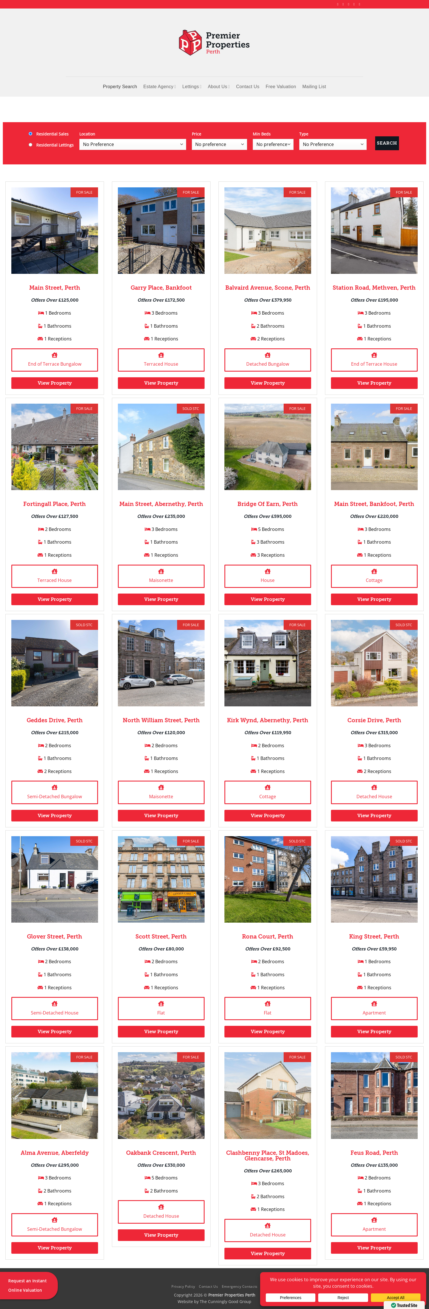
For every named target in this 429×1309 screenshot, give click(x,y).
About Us (219, 86)
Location (87, 134)
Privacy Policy (183, 1286)
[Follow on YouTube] (360, 4)
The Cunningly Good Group (225, 1301)
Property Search (120, 86)
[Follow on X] (349, 4)
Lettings (191, 86)
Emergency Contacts (240, 1286)
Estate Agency (159, 86)
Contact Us (247, 86)
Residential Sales (49, 134)
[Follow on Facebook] (339, 4)
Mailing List (314, 86)
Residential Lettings (51, 145)
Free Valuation (281, 86)
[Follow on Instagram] (344, 4)
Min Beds (262, 134)
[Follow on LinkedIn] (355, 4)
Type (303, 134)
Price (196, 134)
